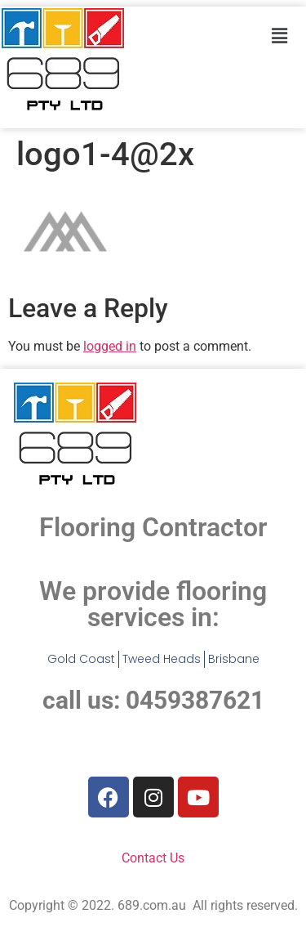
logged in (109, 346)
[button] (279, 36)
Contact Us (153, 858)
